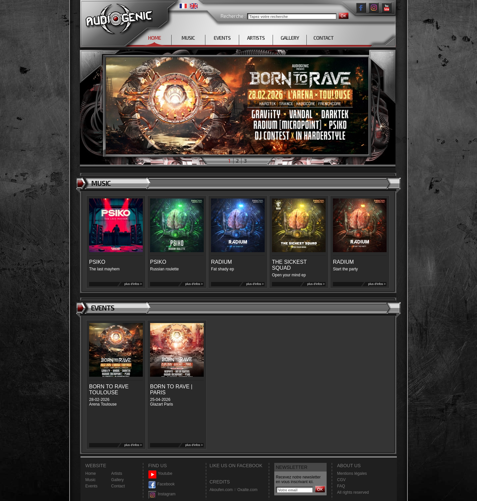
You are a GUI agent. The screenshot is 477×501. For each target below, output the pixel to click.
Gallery (117, 479)
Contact (118, 486)
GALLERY (290, 38)
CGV (341, 479)
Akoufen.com (221, 489)
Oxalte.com (247, 489)
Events (91, 486)
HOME (154, 38)
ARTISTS (256, 38)
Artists (116, 473)
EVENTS (222, 38)
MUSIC (188, 38)
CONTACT (323, 38)
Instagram (162, 494)
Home (90, 473)
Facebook (161, 484)
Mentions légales (352, 473)
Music (90, 479)
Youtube (160, 474)
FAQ (341, 486)
